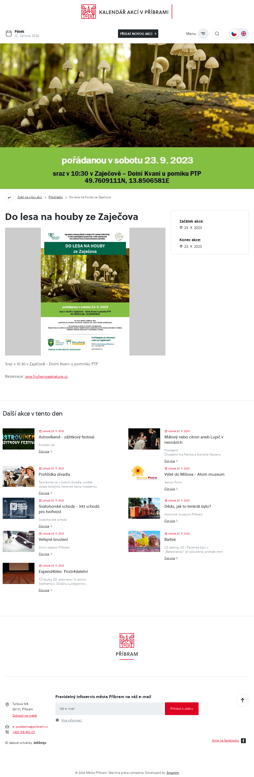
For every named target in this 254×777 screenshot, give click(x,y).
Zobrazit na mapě (24, 715)
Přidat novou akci (138, 33)
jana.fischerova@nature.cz (46, 376)
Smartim (173, 772)
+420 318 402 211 (23, 732)
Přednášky (56, 197)
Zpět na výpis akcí (29, 197)
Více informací (71, 720)
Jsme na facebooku (230, 740)
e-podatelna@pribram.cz (30, 727)
